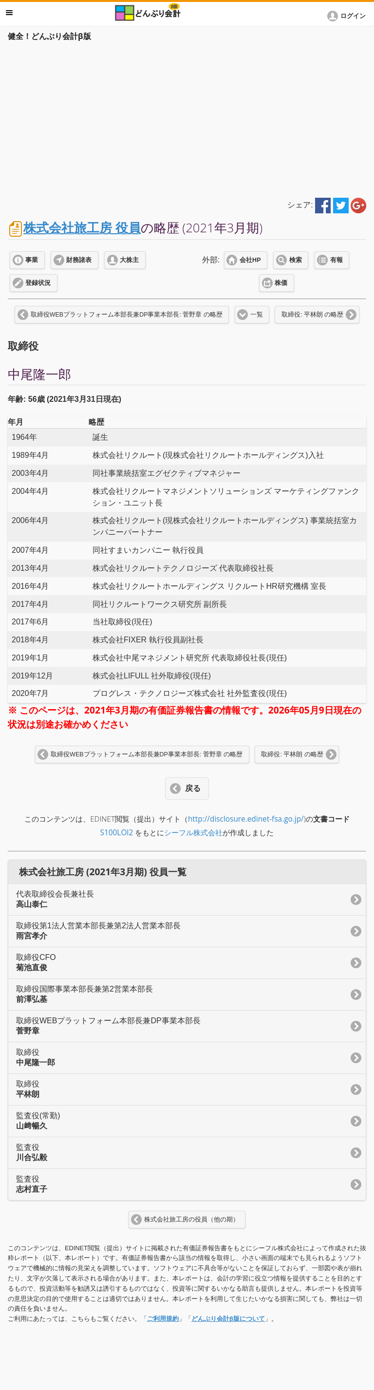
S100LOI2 (116, 832)
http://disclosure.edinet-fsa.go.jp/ (246, 819)
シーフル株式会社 (193, 832)
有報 (336, 260)
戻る (193, 788)
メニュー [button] (9, 12)
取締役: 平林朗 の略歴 (312, 314)
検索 (295, 260)
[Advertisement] (187, 118)
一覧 (256, 314)
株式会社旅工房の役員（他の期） (191, 1219)
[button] (348, 16)
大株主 (129, 260)
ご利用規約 (163, 1318)
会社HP (250, 260)
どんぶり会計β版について (228, 1318)
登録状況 (38, 283)
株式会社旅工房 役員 (82, 227)
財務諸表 (79, 260)
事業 (31, 260)
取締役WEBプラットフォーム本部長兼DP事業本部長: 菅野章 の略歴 (127, 314)
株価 (281, 283)
